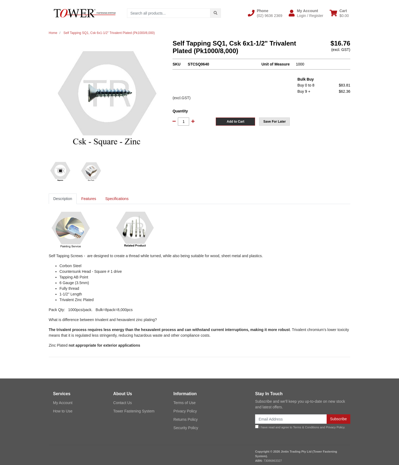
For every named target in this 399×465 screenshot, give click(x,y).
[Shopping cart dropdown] (339, 13)
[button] (265, 13)
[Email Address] (291, 419)
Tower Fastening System (133, 411)
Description (62, 199)
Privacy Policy (185, 411)
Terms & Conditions (306, 427)
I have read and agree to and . (300, 427)
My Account (62, 403)
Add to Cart (235, 121)
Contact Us (122, 403)
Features (88, 199)
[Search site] (215, 13)
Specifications (116, 199)
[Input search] (169, 13)
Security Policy (186, 428)
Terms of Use (185, 403)
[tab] (63, 199)
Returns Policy (186, 419)
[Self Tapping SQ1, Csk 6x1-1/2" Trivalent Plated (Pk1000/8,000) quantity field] (183, 122)
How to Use (62, 411)
